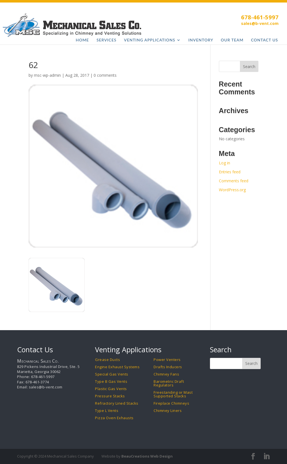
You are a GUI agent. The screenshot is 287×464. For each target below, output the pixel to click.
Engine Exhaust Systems (117, 367)
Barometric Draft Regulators (169, 383)
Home (82, 40)
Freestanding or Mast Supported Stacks (173, 394)
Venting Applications (149, 40)
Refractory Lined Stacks (116, 403)
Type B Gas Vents (111, 381)
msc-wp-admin (47, 75)
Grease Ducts (107, 360)
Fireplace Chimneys (171, 403)
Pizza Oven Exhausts (114, 418)
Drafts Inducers (168, 367)
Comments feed (233, 180)
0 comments (105, 75)
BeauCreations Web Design (147, 456)
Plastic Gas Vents (111, 389)
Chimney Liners (168, 410)
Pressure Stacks (110, 396)
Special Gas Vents (111, 374)
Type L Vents (106, 410)
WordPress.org (232, 189)
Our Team (232, 40)
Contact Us (264, 40)
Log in (224, 162)
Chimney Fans (166, 374)
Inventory (200, 40)
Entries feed (229, 171)
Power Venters (167, 360)
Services (106, 40)
